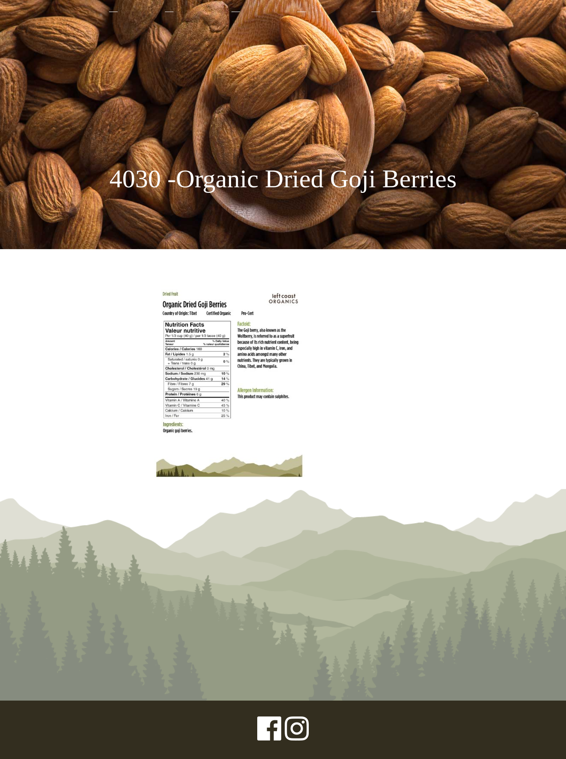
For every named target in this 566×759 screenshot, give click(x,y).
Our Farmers (267, 11)
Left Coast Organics (283, 91)
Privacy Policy (46, 730)
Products (140, 11)
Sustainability (337, 11)
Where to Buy (409, 11)
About (91, 11)
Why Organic (201, 11)
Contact (470, 11)
